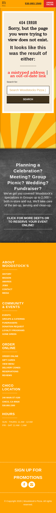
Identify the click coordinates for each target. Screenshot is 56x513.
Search (28, 99)
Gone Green (9, 334)
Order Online (49, 3)
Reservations (10, 371)
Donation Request (13, 326)
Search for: (12, 82)
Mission (6, 278)
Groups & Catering (13, 319)
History (6, 274)
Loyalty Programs (13, 330)
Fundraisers (9, 323)
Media (5, 293)
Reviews (7, 375)
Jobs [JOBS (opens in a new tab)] (5, 285)
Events (6, 315)
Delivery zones (11, 367)
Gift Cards (8, 360)
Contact (7, 289)
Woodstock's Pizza (13, 4)
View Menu (8, 364)
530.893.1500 (33, 3)
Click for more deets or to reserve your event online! (28, 221)
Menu (4, 5)
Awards (6, 281)
